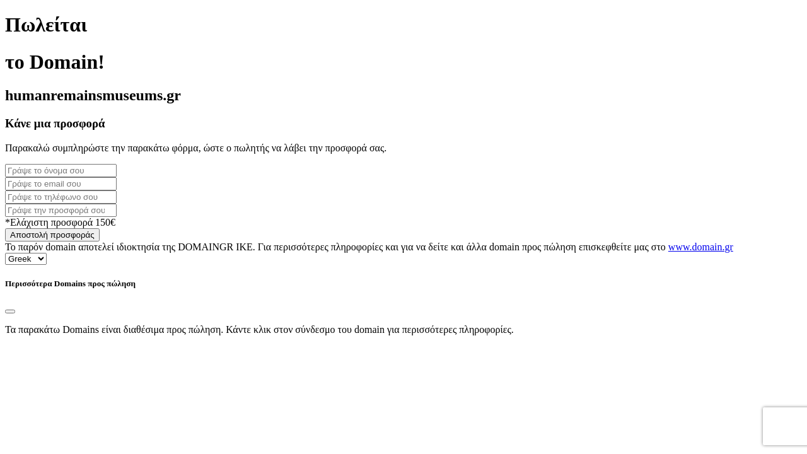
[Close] (10, 311)
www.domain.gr (700, 247)
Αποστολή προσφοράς (52, 235)
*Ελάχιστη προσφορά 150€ (60, 222)
